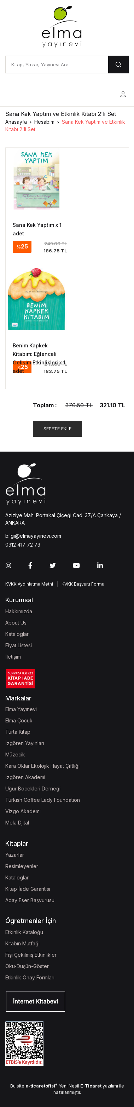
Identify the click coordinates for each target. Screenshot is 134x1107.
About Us (16, 623)
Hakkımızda (18, 611)
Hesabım (44, 122)
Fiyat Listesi (18, 645)
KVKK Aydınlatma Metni (29, 584)
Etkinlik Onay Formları (29, 977)
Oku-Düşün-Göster (27, 966)
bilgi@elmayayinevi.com (33, 536)
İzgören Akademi (25, 777)
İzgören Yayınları (24, 743)
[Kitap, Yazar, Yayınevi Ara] (56, 64)
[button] (123, 94)
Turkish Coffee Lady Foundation (42, 800)
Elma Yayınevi (21, 709)
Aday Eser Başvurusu (29, 900)
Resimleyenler (21, 866)
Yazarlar (14, 855)
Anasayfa (16, 122)
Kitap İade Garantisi (27, 889)
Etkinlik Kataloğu (24, 932)
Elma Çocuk (19, 720)
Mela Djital (17, 823)
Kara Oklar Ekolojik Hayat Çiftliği (42, 766)
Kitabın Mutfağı (22, 943)
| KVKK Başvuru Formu (79, 584)
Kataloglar (17, 634)
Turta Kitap (17, 732)
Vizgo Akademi (23, 811)
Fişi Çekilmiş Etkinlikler (31, 955)
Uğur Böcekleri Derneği (32, 788)
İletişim (13, 657)
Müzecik (15, 754)
